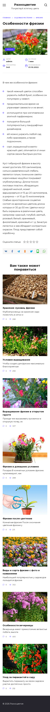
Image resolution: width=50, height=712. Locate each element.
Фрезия (10, 49)
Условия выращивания (16, 359)
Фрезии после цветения (17, 518)
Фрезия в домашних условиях (21, 466)
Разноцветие (25, 4)
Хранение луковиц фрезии (19, 308)
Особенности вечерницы (18, 625)
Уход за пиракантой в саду (19, 677)
